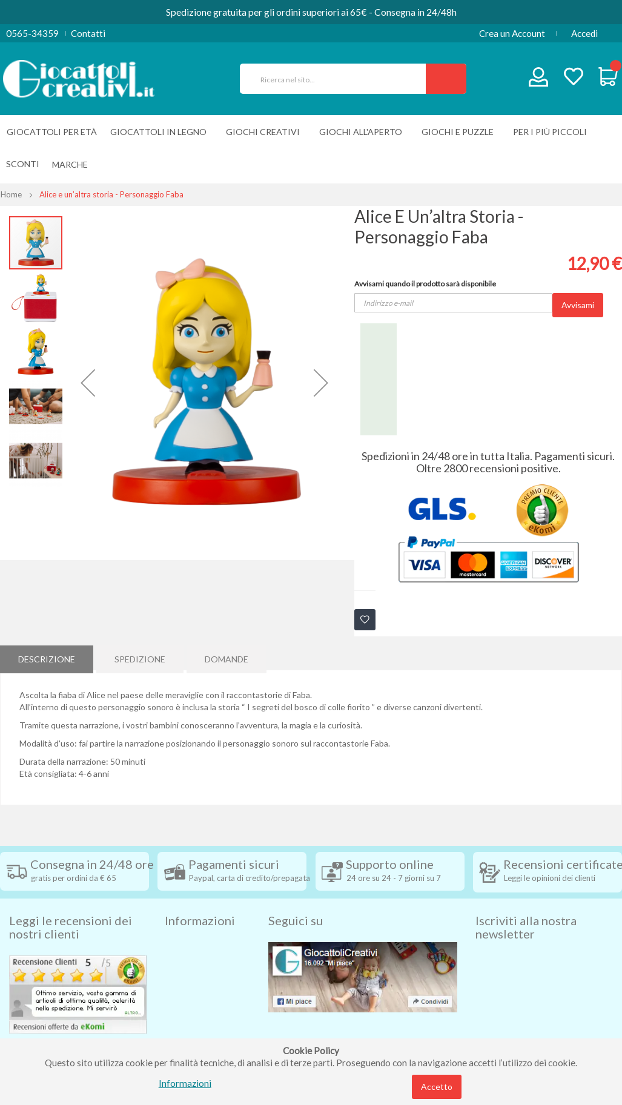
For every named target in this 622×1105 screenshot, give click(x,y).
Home (11, 194)
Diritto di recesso (200, 977)
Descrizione (46, 657)
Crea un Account (512, 33)
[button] (88, 383)
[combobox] (338, 79)
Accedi (584, 33)
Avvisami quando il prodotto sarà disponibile (425, 283)
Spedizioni (185, 940)
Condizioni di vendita (207, 959)
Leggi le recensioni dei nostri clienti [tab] (70, 919)
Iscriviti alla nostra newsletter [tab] (526, 919)
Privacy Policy (194, 1013)
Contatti (88, 33)
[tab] (46, 657)
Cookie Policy (193, 1031)
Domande (226, 657)
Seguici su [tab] (295, 913)
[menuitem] (73, 164)
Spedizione (139, 657)
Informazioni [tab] (200, 913)
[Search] (446, 79)
